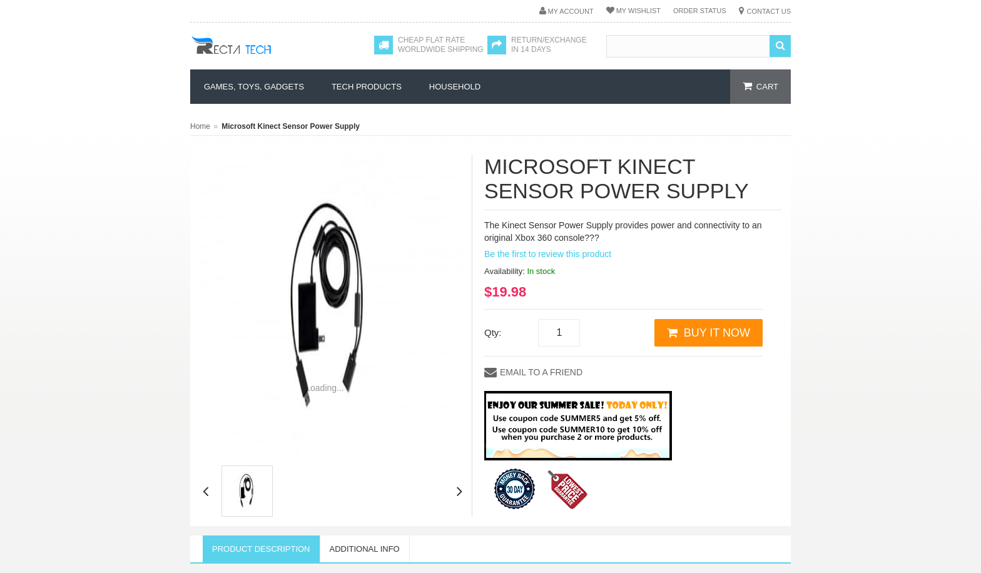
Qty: (493, 332)
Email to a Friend (541, 372)
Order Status (699, 10)
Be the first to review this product (547, 254)
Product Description (261, 549)
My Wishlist (638, 10)
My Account (571, 11)
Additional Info (365, 549)
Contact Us (769, 11)
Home (200, 126)
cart (767, 86)
